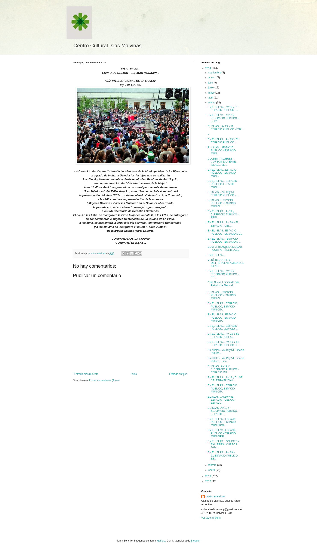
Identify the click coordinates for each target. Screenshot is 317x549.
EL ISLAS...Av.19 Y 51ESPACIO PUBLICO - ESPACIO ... (223, 411)
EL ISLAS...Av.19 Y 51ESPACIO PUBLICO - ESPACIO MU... (223, 369)
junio (211, 87)
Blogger (195, 540)
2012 (208, 481)
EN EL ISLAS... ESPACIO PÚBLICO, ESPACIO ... (223, 327)
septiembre (215, 72)
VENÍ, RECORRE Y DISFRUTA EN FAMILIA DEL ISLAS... (226, 263)
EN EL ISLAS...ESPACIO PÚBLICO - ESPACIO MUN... (222, 173)
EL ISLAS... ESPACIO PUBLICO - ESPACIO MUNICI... (222, 203)
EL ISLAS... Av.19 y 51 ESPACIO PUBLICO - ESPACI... (222, 399)
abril (211, 97)
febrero (212, 465)
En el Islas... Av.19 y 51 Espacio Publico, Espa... (226, 360)
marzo (212, 102)
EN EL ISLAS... (216, 255)
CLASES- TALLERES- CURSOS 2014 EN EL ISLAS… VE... (222, 161)
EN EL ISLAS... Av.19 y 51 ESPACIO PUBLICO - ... (223, 109)
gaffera (161, 540)
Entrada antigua (178, 374)
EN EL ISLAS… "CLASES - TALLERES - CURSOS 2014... (223, 444)
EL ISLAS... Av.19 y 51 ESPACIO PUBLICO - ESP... (225, 128)
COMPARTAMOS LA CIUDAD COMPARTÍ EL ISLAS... (225, 248)
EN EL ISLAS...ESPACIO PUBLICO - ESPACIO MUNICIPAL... (222, 422)
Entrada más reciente (86, 374)
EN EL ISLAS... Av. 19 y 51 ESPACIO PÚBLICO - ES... (223, 455)
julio (211, 82)
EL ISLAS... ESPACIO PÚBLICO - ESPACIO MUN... (222, 150)
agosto (212, 77)
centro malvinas (215, 496)
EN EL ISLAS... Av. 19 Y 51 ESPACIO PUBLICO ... (223, 141)
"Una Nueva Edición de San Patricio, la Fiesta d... (223, 284)
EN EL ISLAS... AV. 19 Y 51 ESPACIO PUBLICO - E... (224, 343)
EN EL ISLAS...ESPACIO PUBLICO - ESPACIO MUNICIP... (222, 317)
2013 (208, 476)
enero (212, 469)
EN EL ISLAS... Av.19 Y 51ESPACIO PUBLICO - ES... (223, 274)
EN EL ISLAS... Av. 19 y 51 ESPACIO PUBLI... (223, 224)
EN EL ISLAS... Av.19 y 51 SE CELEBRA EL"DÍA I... (225, 379)
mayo (211, 92)
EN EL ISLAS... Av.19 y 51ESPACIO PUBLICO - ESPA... (223, 118)
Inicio (134, 374)
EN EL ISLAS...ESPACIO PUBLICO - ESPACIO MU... (225, 232)
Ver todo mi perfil (211, 517)
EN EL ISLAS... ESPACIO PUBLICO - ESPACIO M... (224, 240)
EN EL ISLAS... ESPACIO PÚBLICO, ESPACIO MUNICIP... (222, 306)
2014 (208, 68)
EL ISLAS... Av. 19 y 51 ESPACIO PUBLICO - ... (223, 194)
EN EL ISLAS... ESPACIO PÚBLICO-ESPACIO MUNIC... (222, 184)
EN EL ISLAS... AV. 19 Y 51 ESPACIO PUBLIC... (224, 335)
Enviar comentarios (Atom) (104, 380)
